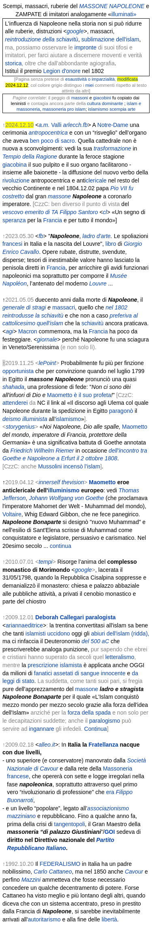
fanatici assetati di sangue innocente (80, 673)
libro (110, 243)
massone (86, 689)
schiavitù (92, 323)
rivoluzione (16, 180)
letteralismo (120, 657)
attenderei (15, 402)
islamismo (68, 419)
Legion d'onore (61, 71)
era (110, 792)
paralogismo (104, 720)
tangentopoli (69, 824)
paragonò (121, 411)
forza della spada (89, 712)
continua (60, 546)
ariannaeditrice (24, 625)
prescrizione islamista (55, 665)
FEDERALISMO (60, 864)
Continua (95, 729)
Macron (27, 331)
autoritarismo (44, 919)
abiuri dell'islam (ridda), (120, 633)
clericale (96, 180)
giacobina (14, 164)
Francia (52, 220)
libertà (109, 919)
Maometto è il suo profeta (79, 395)
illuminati (122, 14)
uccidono (58, 633)
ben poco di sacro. (53, 140)
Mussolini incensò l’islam (69, 466)
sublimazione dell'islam (110, 39)
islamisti (36, 633)
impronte (85, 47)
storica (13, 63)
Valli (56, 125)
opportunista (18, 371)
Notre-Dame (112, 125)
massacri (63, 307)
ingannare (41, 729)
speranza (14, 220)
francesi (12, 243)
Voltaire (11, 514)
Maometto (134, 426)
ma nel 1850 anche (100, 871)
